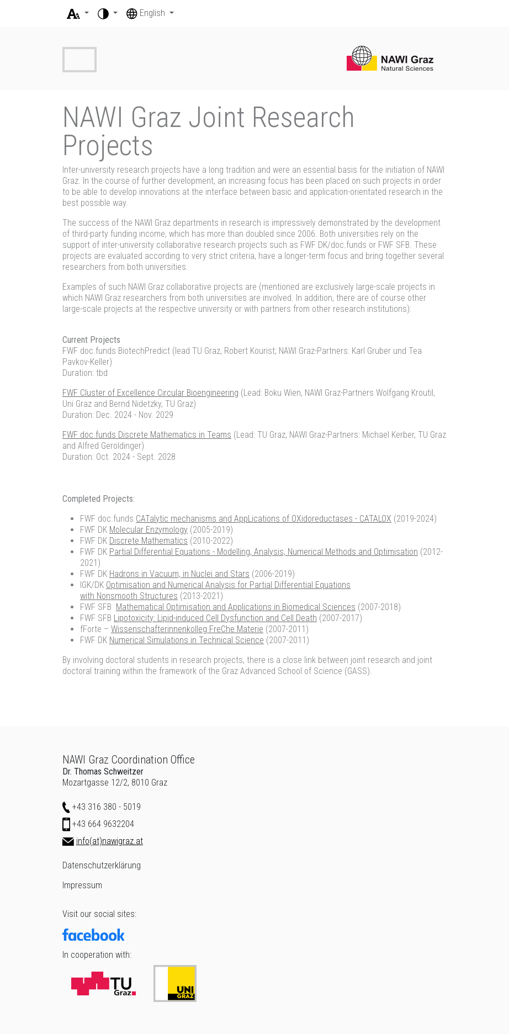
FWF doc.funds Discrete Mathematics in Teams (146, 434)
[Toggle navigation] (79, 59)
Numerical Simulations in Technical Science (186, 640)
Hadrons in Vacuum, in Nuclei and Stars (179, 574)
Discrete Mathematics (148, 540)
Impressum (82, 885)
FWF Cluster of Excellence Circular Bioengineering (150, 393)
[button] (77, 13)
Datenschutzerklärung (101, 865)
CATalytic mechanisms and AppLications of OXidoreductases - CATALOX (263, 518)
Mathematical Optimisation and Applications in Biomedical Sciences (236, 607)
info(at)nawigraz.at (109, 841)
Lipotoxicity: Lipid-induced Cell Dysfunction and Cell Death (215, 618)
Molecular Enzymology (148, 529)
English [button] (146, 13)
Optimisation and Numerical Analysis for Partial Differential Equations (228, 585)
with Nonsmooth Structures (129, 596)
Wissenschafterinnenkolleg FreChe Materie (187, 629)
